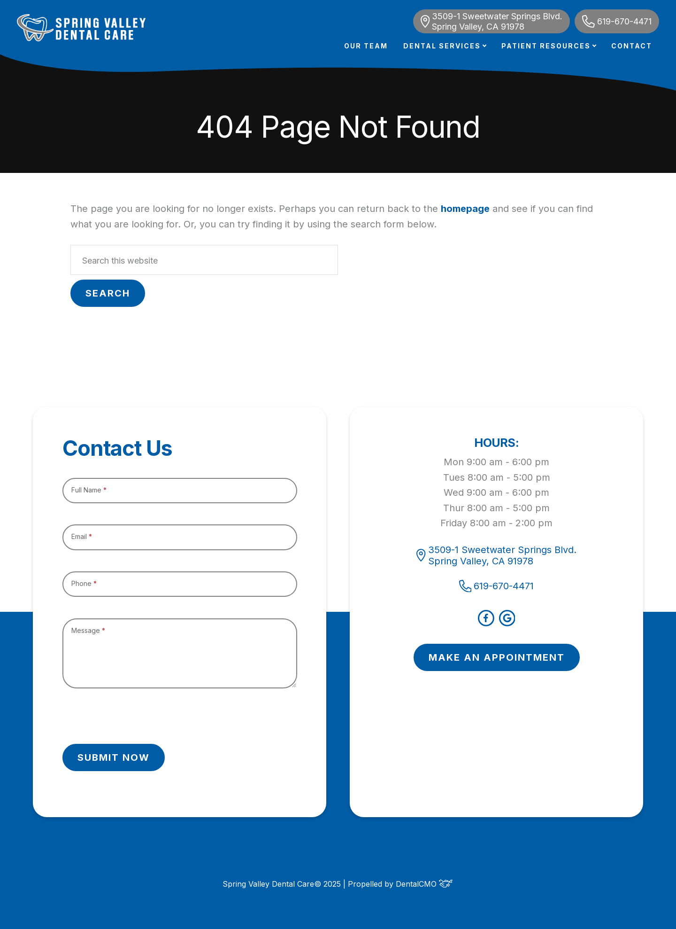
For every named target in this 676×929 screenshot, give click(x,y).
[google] (507, 623)
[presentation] (133, 716)
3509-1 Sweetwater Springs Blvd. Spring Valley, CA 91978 (491, 21)
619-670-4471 (617, 21)
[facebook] (486, 623)
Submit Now (113, 757)
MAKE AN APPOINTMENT (497, 657)
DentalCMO (424, 884)
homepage (465, 208)
